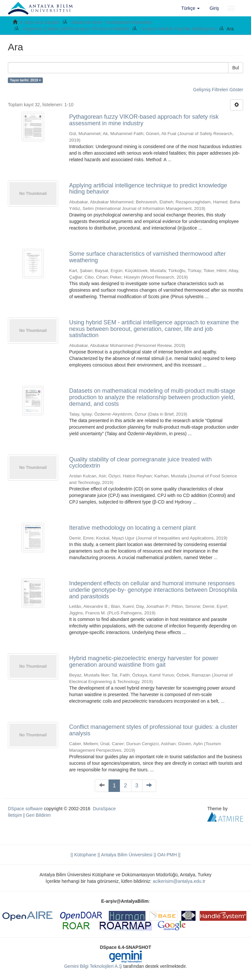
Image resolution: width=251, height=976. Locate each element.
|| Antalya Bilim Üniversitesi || (126, 854)
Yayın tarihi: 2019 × (25, 80)
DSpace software (25, 808)
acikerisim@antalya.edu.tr (179, 881)
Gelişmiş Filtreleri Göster (218, 89)
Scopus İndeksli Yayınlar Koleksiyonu (178, 28)
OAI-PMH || (168, 854)
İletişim (15, 815)
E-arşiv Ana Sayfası (40, 22)
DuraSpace (104, 808)
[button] (190, 8)
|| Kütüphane (83, 854)
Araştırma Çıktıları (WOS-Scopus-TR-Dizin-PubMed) (76, 28)
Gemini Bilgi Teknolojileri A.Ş (93, 966)
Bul (235, 67)
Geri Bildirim (38, 815)
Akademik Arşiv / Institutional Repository (111, 22)
